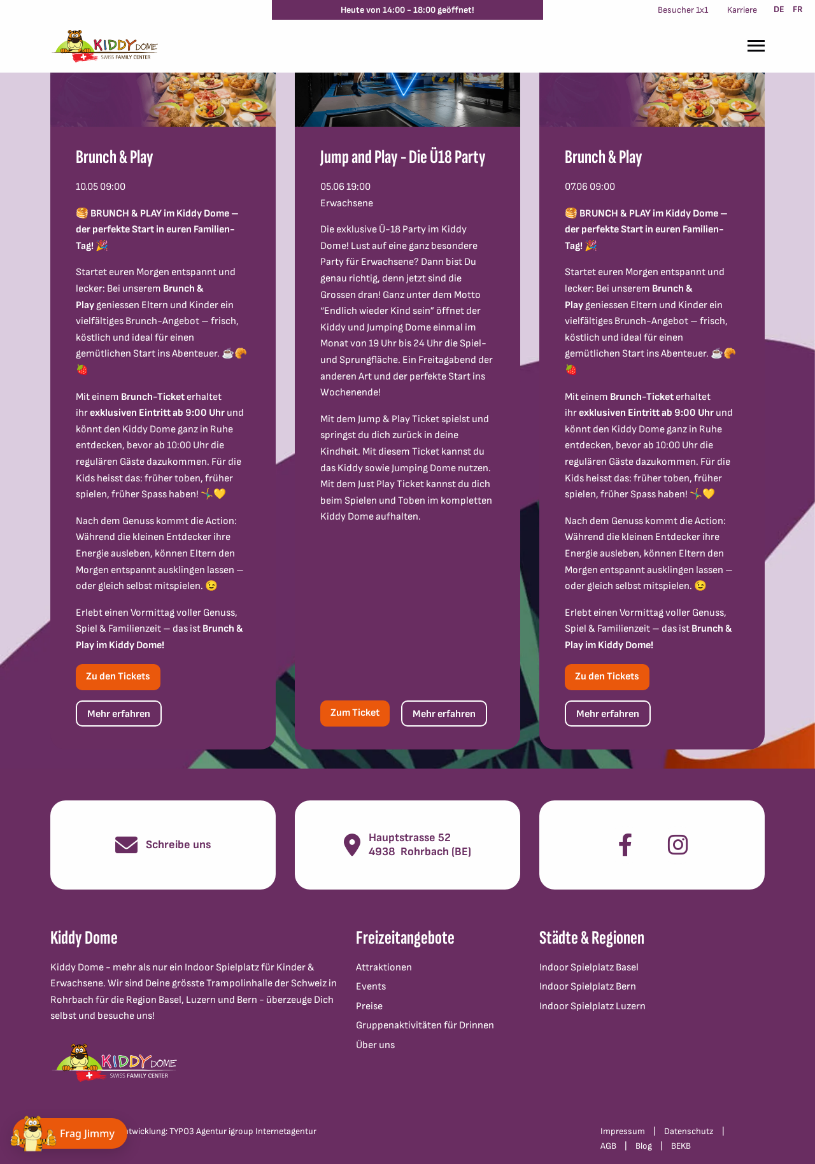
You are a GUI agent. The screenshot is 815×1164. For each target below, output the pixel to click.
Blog (643, 1145)
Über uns (375, 1045)
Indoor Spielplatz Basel (589, 968)
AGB (608, 1145)
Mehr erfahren (118, 714)
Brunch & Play (114, 157)
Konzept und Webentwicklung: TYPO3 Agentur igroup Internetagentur (183, 1131)
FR (798, 9)
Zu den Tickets (118, 677)
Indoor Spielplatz (222, 968)
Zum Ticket (354, 713)
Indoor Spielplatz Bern (587, 987)
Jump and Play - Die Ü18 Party (403, 157)
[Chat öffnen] (70, 1133)
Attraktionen (384, 968)
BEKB (681, 1145)
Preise (369, 1006)
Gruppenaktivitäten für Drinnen (425, 1025)
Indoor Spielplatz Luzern (592, 1006)
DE (779, 9)
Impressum (622, 1131)
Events (371, 987)
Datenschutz (689, 1131)
